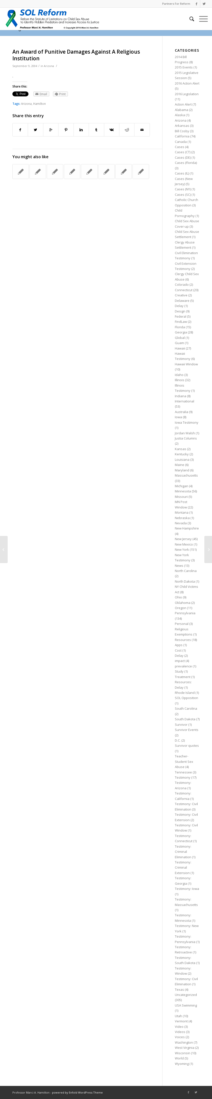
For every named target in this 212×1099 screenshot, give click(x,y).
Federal (180, 316)
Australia (181, 412)
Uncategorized (186, 994)
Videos (180, 1032)
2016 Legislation (187, 94)
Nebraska (182, 518)
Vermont (181, 1021)
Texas (179, 989)
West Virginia (184, 1047)
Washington (184, 1042)
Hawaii (180, 348)
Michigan (181, 486)
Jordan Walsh (185, 433)
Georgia (181, 332)
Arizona (49, 66)
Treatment (182, 677)
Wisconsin (182, 1053)
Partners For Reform (176, 3)
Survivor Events (186, 729)
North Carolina (186, 571)
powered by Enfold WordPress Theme (77, 1092)
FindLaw (181, 321)
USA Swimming (186, 1005)
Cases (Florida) (186, 162)
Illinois (179, 380)
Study (179, 671)
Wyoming (182, 1063)
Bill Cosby (182, 131)
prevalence (183, 666)
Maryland (182, 470)
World (179, 1058)
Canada (181, 141)
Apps (179, 645)
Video (179, 1026)
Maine (179, 464)
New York (182, 549)
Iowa (178, 417)
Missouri (181, 496)
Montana (181, 512)
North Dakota (185, 581)
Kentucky (182, 454)
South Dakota (185, 719)
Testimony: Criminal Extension (183, 867)
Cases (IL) (182, 173)
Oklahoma (182, 602)
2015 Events (184, 67)
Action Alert (183, 104)
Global (180, 337)
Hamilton (39, 104)
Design (180, 311)
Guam (179, 343)
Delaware (182, 300)
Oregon (180, 608)
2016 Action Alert (187, 83)
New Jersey (183, 539)
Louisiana (182, 459)
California (182, 136)
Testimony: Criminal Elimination (183, 851)
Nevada (181, 523)
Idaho (179, 375)
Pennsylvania (185, 613)
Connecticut (183, 290)
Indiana (180, 396)
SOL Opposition (186, 698)
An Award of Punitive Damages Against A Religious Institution (76, 55)
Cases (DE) (183, 157)
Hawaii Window (186, 364)
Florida (180, 327)
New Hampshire (187, 528)
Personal (181, 623)
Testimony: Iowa (187, 888)
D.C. (178, 740)
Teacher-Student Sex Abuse (184, 761)
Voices (180, 1037)
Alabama (181, 110)
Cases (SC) (183, 194)
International (184, 401)
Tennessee (183, 772)
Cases (179, 147)
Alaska (180, 115)
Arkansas (182, 125)
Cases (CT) (182, 152)
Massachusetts (186, 475)
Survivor (181, 724)
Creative (181, 295)
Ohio (178, 597)
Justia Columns (186, 438)
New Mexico (184, 544)
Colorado (182, 284)
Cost (178, 650)
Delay (179, 306)
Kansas (180, 449)
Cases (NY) (183, 189)
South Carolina (186, 708)
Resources (183, 639)
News (179, 565)
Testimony (182, 777)
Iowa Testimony (186, 422)
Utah (178, 1016)
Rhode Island (185, 692)
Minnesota (183, 491)
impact (180, 661)
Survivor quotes (187, 745)
